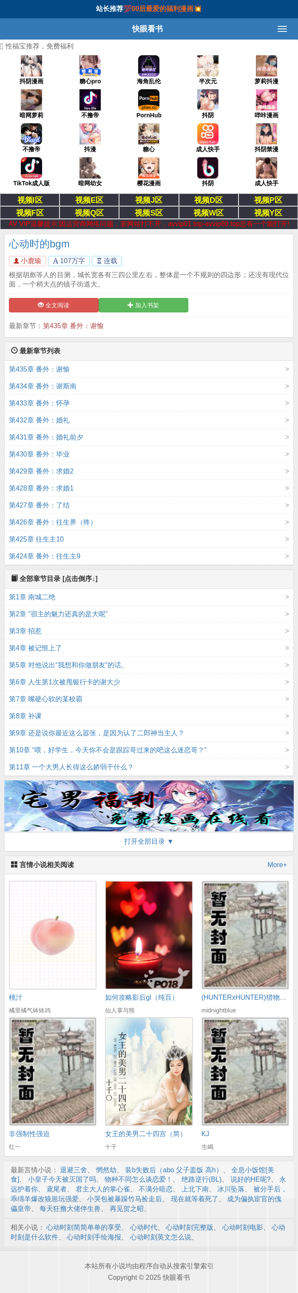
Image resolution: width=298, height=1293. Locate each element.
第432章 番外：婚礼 (39, 420)
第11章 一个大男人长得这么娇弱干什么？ (71, 767)
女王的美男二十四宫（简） (146, 1133)
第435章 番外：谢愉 (73, 325)
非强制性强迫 (29, 1133)
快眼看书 (147, 29)
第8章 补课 (25, 716)
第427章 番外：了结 (39, 505)
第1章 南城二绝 (32, 597)
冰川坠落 (230, 1189)
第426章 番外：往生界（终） (53, 522)
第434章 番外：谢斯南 (43, 386)
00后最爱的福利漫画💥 (167, 8)
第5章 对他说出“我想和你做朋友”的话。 (68, 665)
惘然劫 (106, 1170)
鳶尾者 (56, 1189)
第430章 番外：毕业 (39, 454)
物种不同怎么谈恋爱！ (139, 1179)
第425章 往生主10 (36, 539)
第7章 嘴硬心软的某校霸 (45, 699)
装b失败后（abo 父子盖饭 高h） (173, 1170)
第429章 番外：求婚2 (41, 471)
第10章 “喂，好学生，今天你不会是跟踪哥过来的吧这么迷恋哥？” (108, 750)
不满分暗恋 (156, 1189)
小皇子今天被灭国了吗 (62, 1179)
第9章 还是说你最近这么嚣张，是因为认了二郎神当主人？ (96, 733)
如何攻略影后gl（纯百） (141, 997)
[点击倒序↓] (80, 578)
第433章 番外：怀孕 (39, 403)
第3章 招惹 (25, 631)
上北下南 (195, 1189)
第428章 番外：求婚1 (41, 488)
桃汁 (16, 997)
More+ (277, 864)
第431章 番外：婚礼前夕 (46, 437)
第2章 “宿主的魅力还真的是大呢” (58, 614)
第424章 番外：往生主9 (44, 556)
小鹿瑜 (27, 260)
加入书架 (143, 305)
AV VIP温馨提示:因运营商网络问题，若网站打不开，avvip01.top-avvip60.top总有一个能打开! (149, 223)
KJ (206, 1133)
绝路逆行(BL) (201, 1179)
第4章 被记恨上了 (35, 648)
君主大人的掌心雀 (103, 1189)
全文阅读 (53, 305)
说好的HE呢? (250, 1179)
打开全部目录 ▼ (148, 841)
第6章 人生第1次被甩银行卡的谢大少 (64, 682)
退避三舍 (73, 1170)
